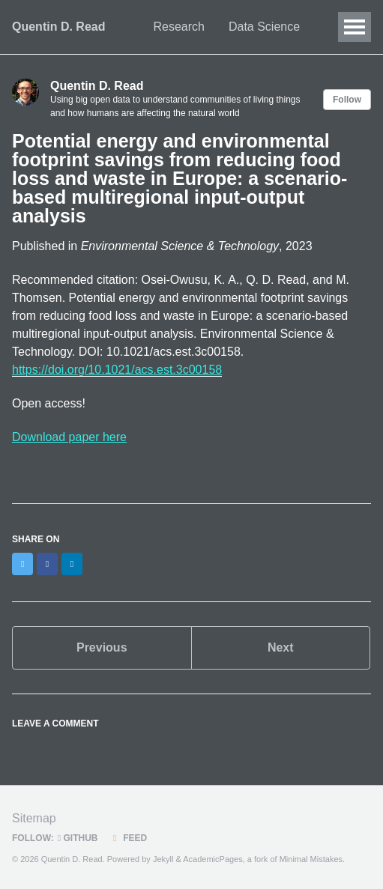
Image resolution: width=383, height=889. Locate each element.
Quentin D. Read (58, 26)
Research (178, 26)
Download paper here (69, 437)
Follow (347, 99)
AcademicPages (213, 859)
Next (281, 647)
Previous (101, 647)
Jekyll (163, 859)
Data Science (264, 26)
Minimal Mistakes (311, 859)
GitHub (78, 838)
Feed (128, 838)
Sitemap (34, 818)
